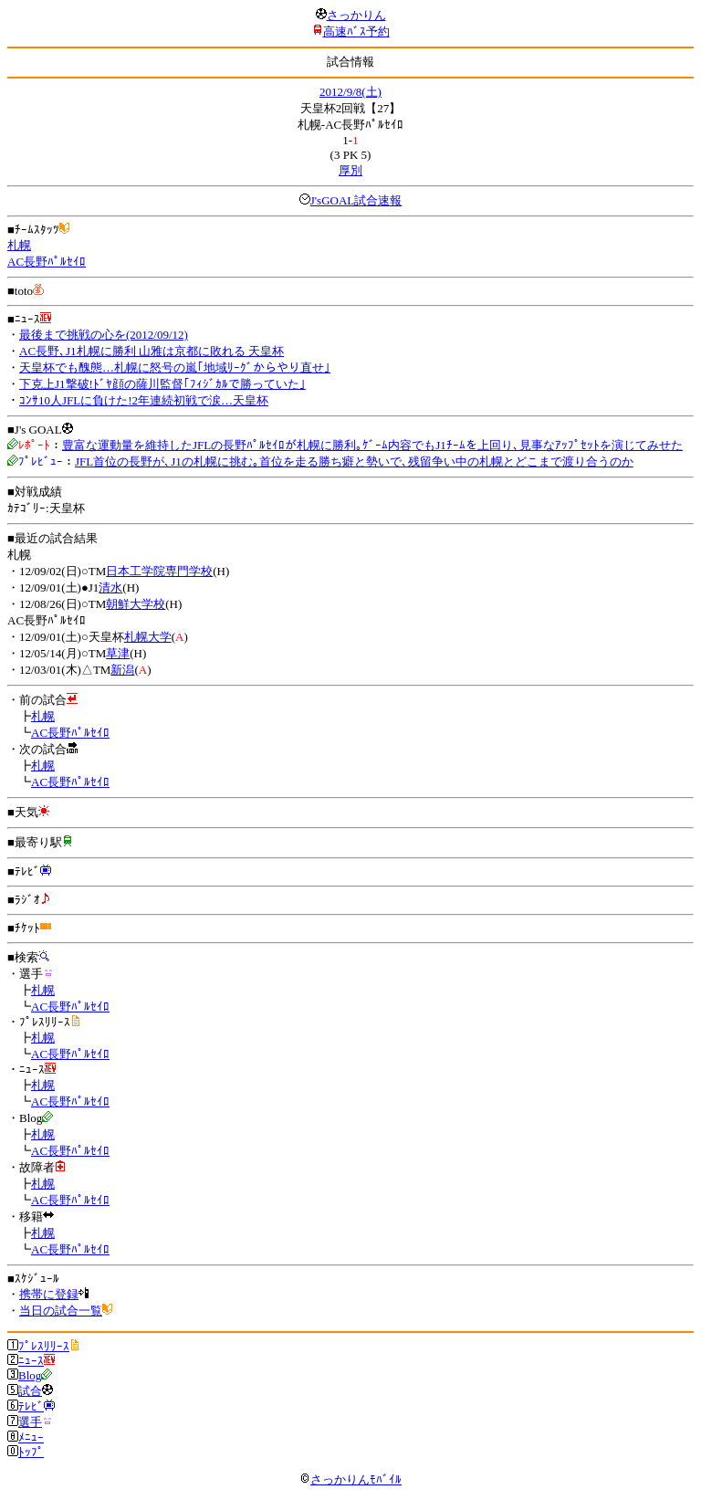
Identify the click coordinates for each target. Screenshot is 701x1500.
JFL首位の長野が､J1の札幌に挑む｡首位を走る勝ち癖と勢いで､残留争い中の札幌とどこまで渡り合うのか (354, 461)
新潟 (122, 670)
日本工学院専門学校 (159, 571)
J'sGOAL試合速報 (356, 200)
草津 (118, 653)
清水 (110, 587)
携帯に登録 (48, 1294)
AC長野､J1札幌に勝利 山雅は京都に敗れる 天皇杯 (151, 351)
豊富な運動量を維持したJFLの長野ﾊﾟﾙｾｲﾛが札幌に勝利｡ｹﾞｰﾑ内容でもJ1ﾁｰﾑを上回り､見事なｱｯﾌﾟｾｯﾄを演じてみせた (372, 445)
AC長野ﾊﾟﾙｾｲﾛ (46, 261)
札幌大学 (148, 637)
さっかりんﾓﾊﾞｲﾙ (350, 1479)
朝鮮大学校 (135, 604)
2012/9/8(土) (350, 92)
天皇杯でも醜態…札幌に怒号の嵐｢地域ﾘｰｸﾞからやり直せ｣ (174, 367)
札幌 (19, 245)
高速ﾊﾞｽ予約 (356, 31)
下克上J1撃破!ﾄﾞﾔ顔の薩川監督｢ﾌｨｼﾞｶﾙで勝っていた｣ (162, 384)
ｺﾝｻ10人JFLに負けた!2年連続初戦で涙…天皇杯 (143, 400)
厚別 (350, 170)
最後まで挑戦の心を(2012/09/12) (103, 334)
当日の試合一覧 (60, 1310)
